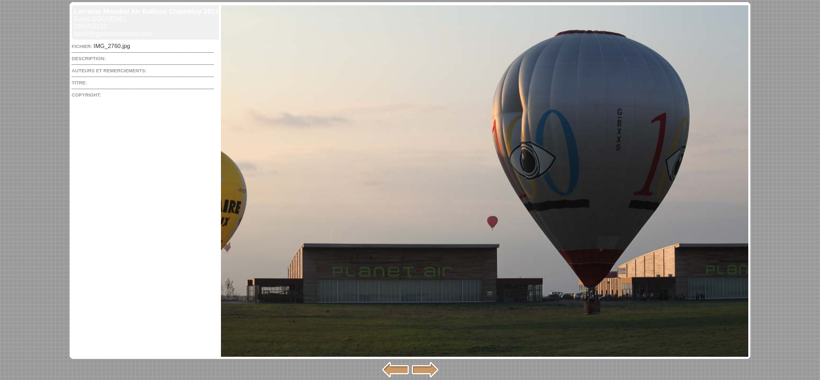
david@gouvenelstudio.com (113, 33)
